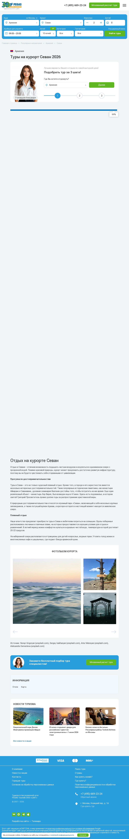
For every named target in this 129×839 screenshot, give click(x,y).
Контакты (16, 777)
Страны (78, 773)
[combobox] (27, 18)
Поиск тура (80, 769)
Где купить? (80, 781)
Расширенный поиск (116, 29)
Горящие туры (18, 781)
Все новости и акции (22, 741)
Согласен (82, 835)
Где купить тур (87, 806)
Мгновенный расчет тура (101, 662)
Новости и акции (19, 773)
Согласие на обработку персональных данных (33, 784)
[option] (64, 591)
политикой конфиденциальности (62, 835)
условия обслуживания (84, 829)
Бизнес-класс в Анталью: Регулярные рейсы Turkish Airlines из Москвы (100, 729)
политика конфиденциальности (60, 829)
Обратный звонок (89, 797)
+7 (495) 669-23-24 (75, 5)
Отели (15, 687)
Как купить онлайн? (83, 777)
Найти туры (115, 33)
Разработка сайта (20, 821)
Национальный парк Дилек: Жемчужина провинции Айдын (26, 728)
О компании (17, 769)
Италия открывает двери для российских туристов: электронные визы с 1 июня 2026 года (63, 731)
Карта (23, 687)
